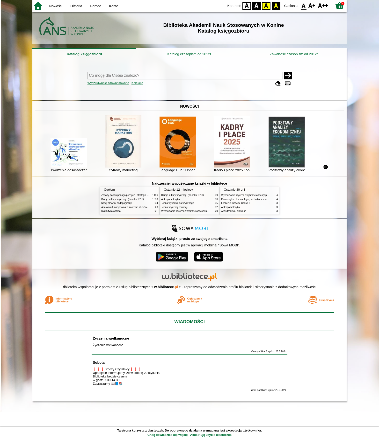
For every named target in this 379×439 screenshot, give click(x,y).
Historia (76, 6)
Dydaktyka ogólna (111, 211)
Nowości (55, 6)
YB (266, 5)
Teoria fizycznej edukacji (174, 207)
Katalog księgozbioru (84, 54)
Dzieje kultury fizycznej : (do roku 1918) (122, 199)
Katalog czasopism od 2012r (189, 54)
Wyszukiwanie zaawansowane (108, 83)
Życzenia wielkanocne (111, 338)
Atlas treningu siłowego (233, 211)
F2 (323, 5)
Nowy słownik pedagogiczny (116, 203)
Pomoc (95, 6)
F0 (303, 5)
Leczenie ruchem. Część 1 (235, 203)
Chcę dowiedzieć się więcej (167, 435)
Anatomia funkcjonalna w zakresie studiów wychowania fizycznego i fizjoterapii (143, 207)
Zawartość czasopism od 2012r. (294, 54)
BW (256, 5)
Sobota (99, 362)
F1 (312, 5)
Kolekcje (137, 83)
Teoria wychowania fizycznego (177, 203)
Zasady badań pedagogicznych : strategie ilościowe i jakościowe (136, 195)
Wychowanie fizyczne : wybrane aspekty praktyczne (189, 211)
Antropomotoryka (170, 199)
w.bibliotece (166, 287)
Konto (113, 6)
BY (275, 5)
